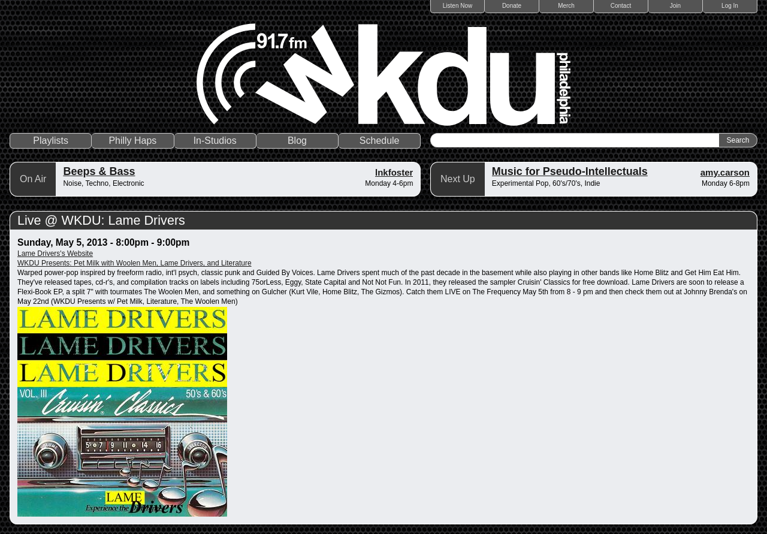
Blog (297, 140)
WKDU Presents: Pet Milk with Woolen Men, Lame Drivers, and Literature (134, 263)
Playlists (50, 140)
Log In (729, 5)
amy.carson (725, 172)
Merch (566, 5)
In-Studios (215, 140)
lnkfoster (394, 172)
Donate (511, 5)
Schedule (380, 140)
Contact (621, 5)
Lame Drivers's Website (55, 253)
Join (675, 5)
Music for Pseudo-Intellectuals (570, 171)
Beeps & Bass (99, 171)
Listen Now (457, 5)
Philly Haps (132, 140)
